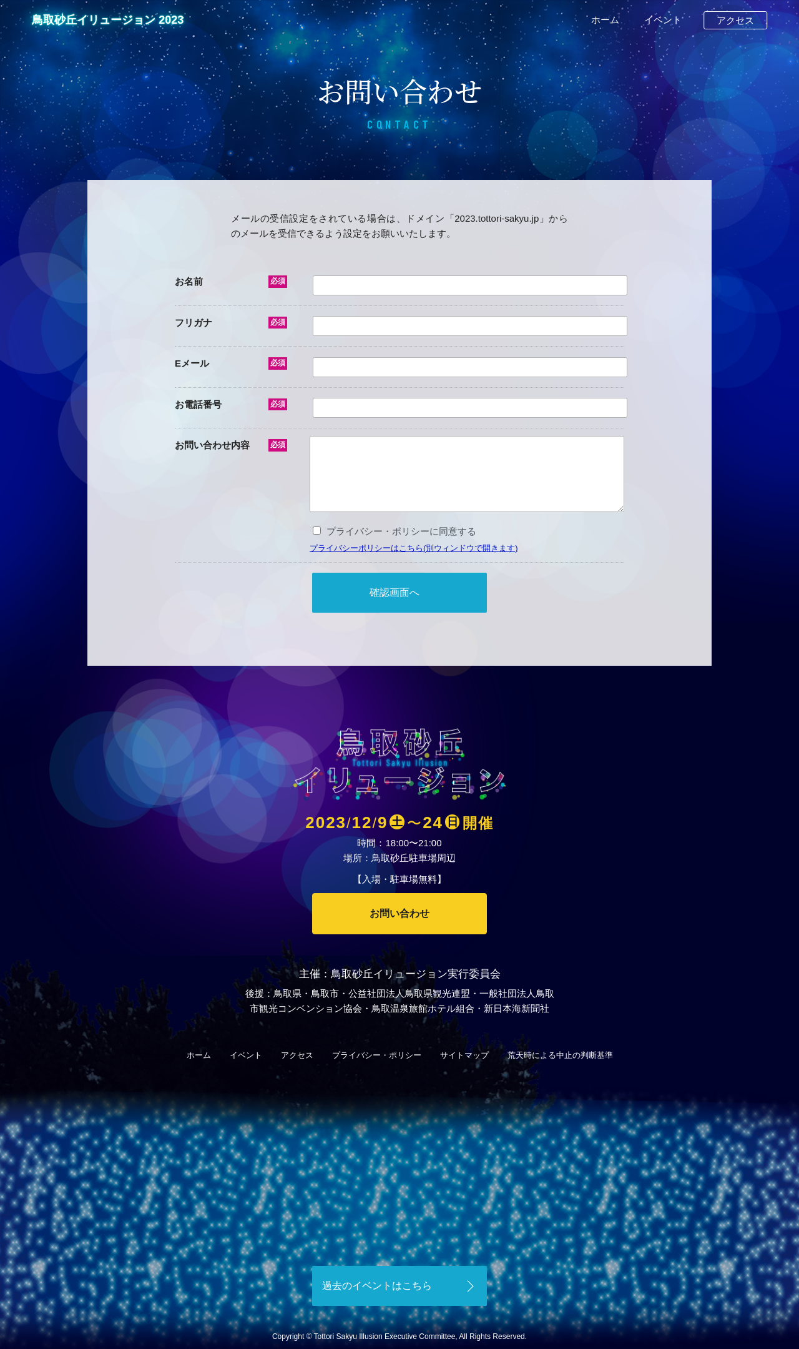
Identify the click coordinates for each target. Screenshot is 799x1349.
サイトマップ (464, 1055)
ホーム (605, 19)
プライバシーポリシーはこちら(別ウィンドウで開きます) (414, 548)
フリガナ (193, 322)
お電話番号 (198, 404)
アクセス (735, 20)
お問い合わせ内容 (212, 445)
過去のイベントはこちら (377, 1285)
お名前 (189, 281)
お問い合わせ (399, 913)
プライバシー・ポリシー (376, 1055)
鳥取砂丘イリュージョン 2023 (108, 20)
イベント (663, 19)
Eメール (192, 363)
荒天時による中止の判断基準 (560, 1055)
